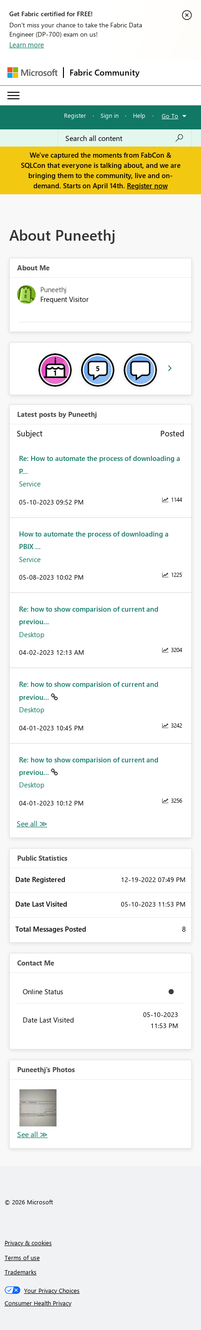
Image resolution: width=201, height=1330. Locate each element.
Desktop (31, 634)
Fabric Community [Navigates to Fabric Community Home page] (104, 72)
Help (139, 115)
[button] (38, 1107)
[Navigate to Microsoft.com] (32, 72)
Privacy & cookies (28, 1243)
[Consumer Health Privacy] (101, 1303)
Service (30, 483)
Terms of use (22, 1257)
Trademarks (21, 1272)
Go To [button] (170, 116)
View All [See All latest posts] (32, 823)
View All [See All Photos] (32, 1134)
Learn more (26, 44)
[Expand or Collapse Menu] (13, 95)
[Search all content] (124, 138)
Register (75, 115)
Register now (147, 185)
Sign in (109, 115)
